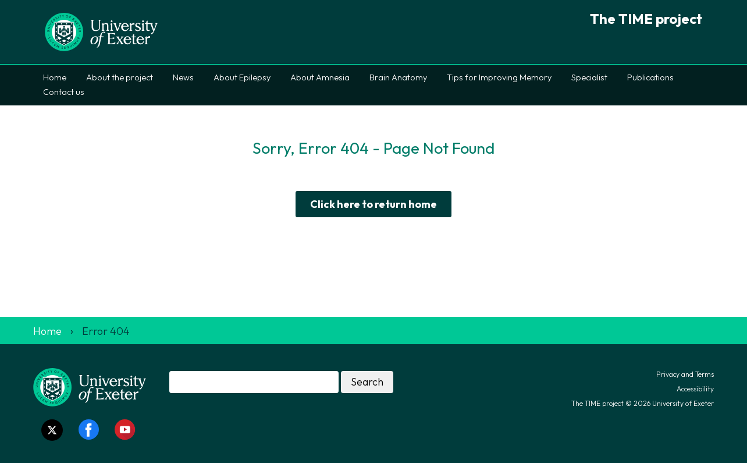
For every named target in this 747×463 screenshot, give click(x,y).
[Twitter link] (52, 430)
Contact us (63, 92)
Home (54, 77)
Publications (650, 77)
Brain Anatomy (398, 77)
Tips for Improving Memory (499, 77)
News (183, 77)
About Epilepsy (242, 77)
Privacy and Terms (685, 374)
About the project (119, 77)
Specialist (589, 77)
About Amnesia (320, 77)
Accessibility (695, 388)
